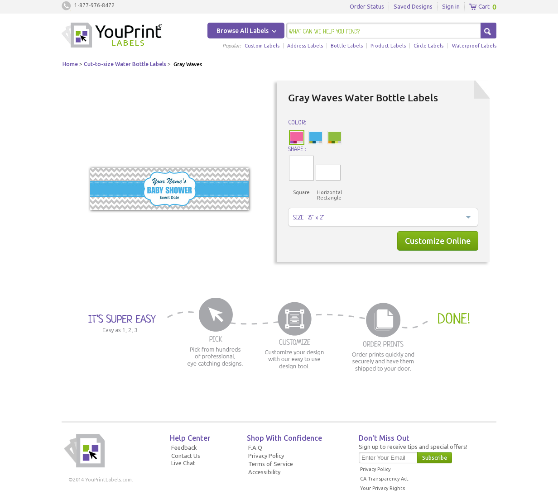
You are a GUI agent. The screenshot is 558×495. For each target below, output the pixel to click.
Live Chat (183, 463)
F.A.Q (255, 447)
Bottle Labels (347, 45)
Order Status (367, 6)
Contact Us (185, 455)
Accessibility (264, 472)
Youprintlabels (112, 36)
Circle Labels (428, 45)
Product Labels (388, 45)
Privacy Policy (266, 455)
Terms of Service (270, 464)
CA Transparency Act (384, 478)
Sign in (451, 6)
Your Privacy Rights (382, 488)
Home (70, 64)
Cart (479, 6)
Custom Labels (262, 45)
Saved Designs (413, 6)
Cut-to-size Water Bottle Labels (125, 64)
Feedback (184, 447)
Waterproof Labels (474, 45)
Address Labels (305, 45)
